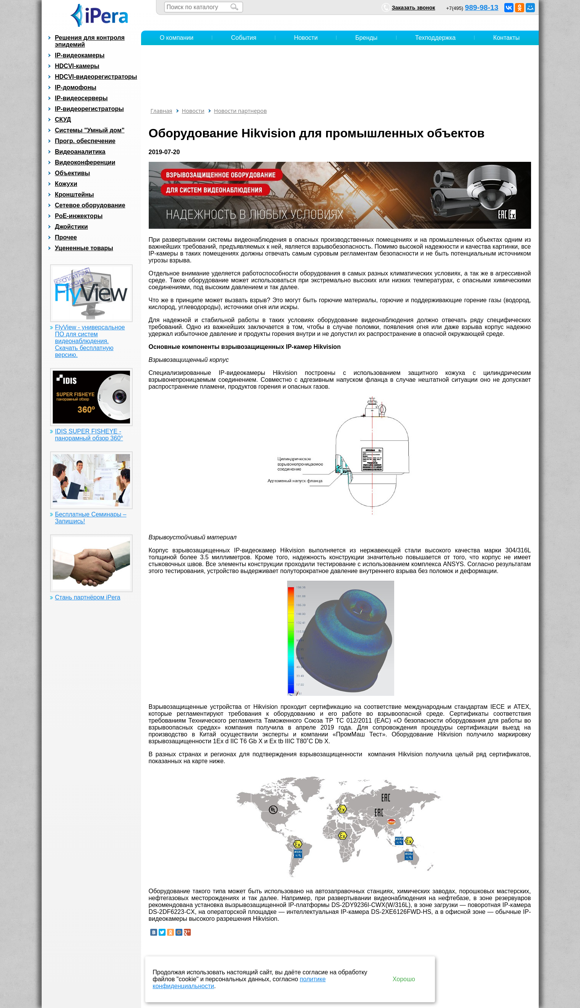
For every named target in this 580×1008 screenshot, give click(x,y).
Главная (161, 110)
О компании (176, 37)
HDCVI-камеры (77, 66)
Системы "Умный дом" (90, 130)
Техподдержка (435, 37)
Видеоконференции (85, 162)
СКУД (63, 119)
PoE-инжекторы (79, 216)
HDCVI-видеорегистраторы (96, 76)
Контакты (506, 37)
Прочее (66, 237)
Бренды (366, 37)
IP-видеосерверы (81, 98)
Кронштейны (74, 194)
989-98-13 (481, 7)
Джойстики (71, 226)
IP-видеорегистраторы (89, 109)
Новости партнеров (240, 110)
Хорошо (404, 979)
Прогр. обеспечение (85, 141)
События (243, 37)
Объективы (72, 173)
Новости (306, 37)
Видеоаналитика (80, 151)
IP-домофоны (75, 87)
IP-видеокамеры (80, 55)
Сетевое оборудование (90, 205)
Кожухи (66, 184)
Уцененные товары (84, 248)
